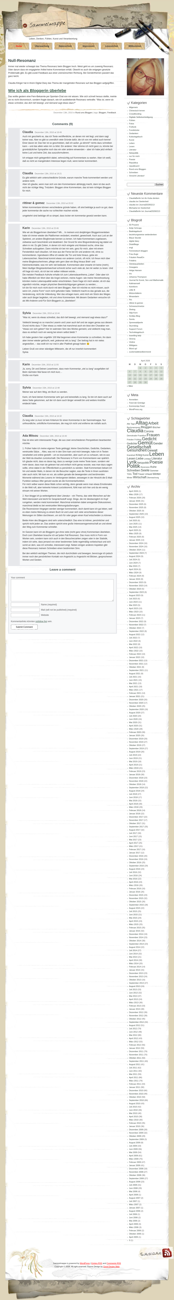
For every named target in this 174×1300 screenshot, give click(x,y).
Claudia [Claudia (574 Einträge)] (135, 430)
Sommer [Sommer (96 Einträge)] (154, 470)
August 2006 (134, 1211)
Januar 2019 (134, 774)
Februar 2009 (135, 1162)
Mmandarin (134, 296)
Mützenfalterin (135, 293)
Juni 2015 (133, 914)
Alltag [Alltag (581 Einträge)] (141, 423)
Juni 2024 (133, 563)
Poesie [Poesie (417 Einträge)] (156, 462)
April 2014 (133, 960)
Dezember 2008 (136, 1169)
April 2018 (133, 804)
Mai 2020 (133, 722)
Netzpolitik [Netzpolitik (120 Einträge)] (143, 462)
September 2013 (136, 983)
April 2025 (133, 530)
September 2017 (136, 827)
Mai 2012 (133, 1035)
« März (130, 386)
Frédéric (132, 260)
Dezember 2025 (136, 504)
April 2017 (133, 843)
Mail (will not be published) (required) (59, 610)
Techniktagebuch (136, 332)
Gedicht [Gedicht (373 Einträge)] (149, 438)
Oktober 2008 (135, 1175)
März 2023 (133, 612)
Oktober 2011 (135, 1058)
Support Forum (135, 329)
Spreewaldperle (136, 322)
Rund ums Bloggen (83, 112)
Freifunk (132, 127)
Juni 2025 (133, 524)
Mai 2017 (133, 840)
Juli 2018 (133, 794)
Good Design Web (111, 1266)
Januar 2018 (134, 813)
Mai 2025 (133, 527)
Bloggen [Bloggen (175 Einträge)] (146, 427)
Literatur (132, 150)
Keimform (133, 287)
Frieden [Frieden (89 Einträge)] (130, 439)
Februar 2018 (135, 810)
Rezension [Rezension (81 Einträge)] (145, 467)
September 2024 (136, 553)
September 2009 (136, 1139)
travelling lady (135, 335)
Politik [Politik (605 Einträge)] (133, 466)
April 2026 (133, 491)
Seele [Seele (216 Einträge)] (145, 470)
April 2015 (133, 921)
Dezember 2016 (136, 856)
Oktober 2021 (135, 667)
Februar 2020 (135, 732)
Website (45, 615)
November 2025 (136, 507)
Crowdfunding (135, 114)
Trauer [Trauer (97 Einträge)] (141, 474)
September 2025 (136, 514)
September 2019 (136, 748)
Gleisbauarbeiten (136, 264)
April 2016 (133, 882)
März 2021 (133, 690)
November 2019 (136, 742)
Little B (132, 290)
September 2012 (136, 1022)
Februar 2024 (135, 576)
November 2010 (136, 1094)
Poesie (132, 159)
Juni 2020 (133, 719)
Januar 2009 (134, 1165)
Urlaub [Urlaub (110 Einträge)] (148, 474)
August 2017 (134, 830)
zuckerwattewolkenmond (140, 352)
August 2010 (134, 1103)
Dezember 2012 (136, 1012)
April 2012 (133, 1038)
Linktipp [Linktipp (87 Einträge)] (147, 459)
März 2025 (133, 533)
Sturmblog (133, 326)
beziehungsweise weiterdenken (143, 234)
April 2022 (133, 647)
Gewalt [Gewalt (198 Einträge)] (152, 450)
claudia (132, 201)
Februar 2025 (135, 537)
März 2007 (133, 1204)
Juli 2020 (133, 716)
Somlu (132, 319)
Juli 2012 (133, 1028)
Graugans (133, 267)
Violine (132, 342)
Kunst (131, 140)
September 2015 (136, 905)
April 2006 (133, 1224)
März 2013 (133, 1002)
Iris (130, 274)
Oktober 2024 (135, 550)
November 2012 (136, 1015)
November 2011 (136, 1055)
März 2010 (133, 1120)
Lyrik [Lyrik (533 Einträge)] (132, 462)
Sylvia (26, 313)
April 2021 (133, 686)
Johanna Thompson (138, 277)
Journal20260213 (147, 205)
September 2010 (136, 1100)
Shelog (132, 309)
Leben (132, 143)
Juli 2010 (133, 1107)
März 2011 (133, 1081)
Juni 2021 (133, 680)
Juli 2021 (133, 677)
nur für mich (134, 156)
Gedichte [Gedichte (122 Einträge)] (132, 443)
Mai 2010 (133, 1113)
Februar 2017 (135, 849)
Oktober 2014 (135, 941)
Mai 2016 (133, 879)
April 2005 (133, 1237)
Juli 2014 (133, 950)
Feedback (111, 112)
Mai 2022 (133, 644)
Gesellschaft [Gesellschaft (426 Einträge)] (139, 446)
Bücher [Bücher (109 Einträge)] (156, 427)
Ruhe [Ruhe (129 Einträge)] (153, 466)
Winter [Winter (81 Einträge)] (129, 477)
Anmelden (133, 399)
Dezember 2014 (136, 934)
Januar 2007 (134, 1208)
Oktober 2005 (135, 1234)
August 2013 (134, 986)
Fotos (131, 124)
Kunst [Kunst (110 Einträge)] (145, 455)
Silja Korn (133, 313)
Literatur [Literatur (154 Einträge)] (157, 458)
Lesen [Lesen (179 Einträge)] (131, 458)
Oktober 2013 (135, 980)
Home (19, 46)
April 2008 (133, 1195)
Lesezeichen (111, 46)
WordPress (85, 1263)
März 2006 (133, 1227)
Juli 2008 (133, 1185)
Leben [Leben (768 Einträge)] (156, 454)
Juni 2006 (133, 1217)
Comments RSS (114, 1263)
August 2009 (134, 1142)
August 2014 (134, 947)
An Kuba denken (152, 198)
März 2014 (133, 963)
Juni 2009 (133, 1149)
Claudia (27, 132)
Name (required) (49, 604)
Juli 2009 (133, 1146)
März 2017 (133, 846)
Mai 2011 (133, 1074)
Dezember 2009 (136, 1129)
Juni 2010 (133, 1110)
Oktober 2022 (135, 628)
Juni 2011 (133, 1071)
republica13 (134, 166)
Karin (26, 227)
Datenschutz (65, 46)
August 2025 (134, 517)
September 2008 (136, 1178)
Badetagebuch (135, 231)
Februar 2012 (135, 1045)
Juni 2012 (133, 1032)
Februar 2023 (135, 615)
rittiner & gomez (33, 202)
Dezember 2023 (136, 582)
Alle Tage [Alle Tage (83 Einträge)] (131, 424)
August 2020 (134, 713)
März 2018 (133, 807)
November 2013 (136, 976)
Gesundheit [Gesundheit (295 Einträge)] (137, 450)
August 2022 (134, 634)
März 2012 (133, 1042)
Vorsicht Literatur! (137, 176)
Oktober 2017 (135, 823)
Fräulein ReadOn (136, 257)
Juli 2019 (133, 755)
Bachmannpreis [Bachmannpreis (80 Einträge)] (133, 427)
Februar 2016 (135, 888)
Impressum (88, 46)
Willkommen (135, 46)
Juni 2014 (133, 954)
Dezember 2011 (136, 1051)
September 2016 (136, 866)
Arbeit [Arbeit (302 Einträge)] (153, 423)
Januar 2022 (134, 657)
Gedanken (133, 133)
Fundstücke (134, 130)
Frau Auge (133, 254)
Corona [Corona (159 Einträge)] (149, 431)
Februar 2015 (135, 928)
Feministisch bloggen (138, 251)
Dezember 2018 (136, 778)
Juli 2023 (133, 599)
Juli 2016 (133, 872)
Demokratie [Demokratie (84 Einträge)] (132, 435)
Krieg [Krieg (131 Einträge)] (139, 454)
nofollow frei (41, 621)
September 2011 (136, 1061)
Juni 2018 (133, 797)
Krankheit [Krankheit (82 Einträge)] (131, 455)
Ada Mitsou (30, 435)
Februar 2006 (135, 1230)
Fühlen (132, 120)
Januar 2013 (134, 1009)
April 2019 (133, 765)
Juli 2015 (133, 911)
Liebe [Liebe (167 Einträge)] (139, 458)
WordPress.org (135, 409)
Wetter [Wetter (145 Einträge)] (157, 473)
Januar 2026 (134, 501)
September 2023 (136, 592)
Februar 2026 (135, 498)
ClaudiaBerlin (135, 198)
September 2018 (136, 787)
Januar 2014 (134, 970)
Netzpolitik (133, 153)
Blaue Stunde (135, 238)
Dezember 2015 (136, 895)
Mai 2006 (133, 1221)
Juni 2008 (133, 1188)
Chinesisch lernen (137, 110)
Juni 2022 (133, 641)
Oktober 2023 (135, 589)
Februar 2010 (135, 1123)
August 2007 (134, 1198)
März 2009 (133, 1159)
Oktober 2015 (135, 901)
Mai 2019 (133, 761)
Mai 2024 (133, 566)
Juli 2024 (133, 559)
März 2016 (133, 885)
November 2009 (136, 1133)
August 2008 (134, 1182)
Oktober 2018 (135, 784)
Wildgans (133, 345)
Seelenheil (143, 201)
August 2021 (134, 673)
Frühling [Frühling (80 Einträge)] (138, 439)
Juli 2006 (133, 1214)
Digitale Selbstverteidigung (141, 117)
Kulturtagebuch (135, 137)
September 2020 (136, 709)
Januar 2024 (134, 579)
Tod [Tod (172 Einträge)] (134, 474)
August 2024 (134, 556)
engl (131, 247)
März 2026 (133, 494)
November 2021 (136, 664)
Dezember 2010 (136, 1090)
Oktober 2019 (135, 745)
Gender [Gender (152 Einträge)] (158, 443)
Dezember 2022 (136, 621)
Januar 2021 (134, 696)
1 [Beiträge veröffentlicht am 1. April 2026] (140, 368)
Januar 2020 (134, 735)
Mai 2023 (133, 605)
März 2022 (133, 651)
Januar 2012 (134, 1048)
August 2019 (134, 752)
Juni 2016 (133, 875)
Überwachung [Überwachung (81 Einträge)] (153, 477)
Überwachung (42, 46)
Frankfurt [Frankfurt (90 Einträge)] (142, 435)
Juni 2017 (133, 836)
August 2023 (134, 595)
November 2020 (136, 703)
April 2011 (133, 1077)
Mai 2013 (133, 996)
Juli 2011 (133, 1068)
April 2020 (133, 726)
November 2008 (136, 1172)
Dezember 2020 (136, 699)
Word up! (133, 348)
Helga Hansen (135, 270)
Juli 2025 (133, 520)
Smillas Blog (134, 316)
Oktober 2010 (135, 1097)
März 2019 (133, 768)
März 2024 (133, 572)
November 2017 (136, 820)
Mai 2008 (133, 1191)
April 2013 (133, 999)
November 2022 (136, 625)
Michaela (133, 208)
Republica (133, 163)
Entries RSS (96, 1263)
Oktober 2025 (135, 511)
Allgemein (133, 107)
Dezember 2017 (136, 817)
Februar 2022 (135, 654)
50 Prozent (134, 225)
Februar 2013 (135, 1006)
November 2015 (136, 898)
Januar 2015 (134, 931)
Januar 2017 (134, 853)
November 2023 (136, 585)
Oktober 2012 (135, 1019)
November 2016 (136, 859)
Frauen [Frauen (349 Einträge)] (153, 434)
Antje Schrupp (135, 228)
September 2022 (136, 631)
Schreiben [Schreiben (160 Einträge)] (133, 470)
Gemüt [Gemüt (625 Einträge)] (145, 443)
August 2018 (134, 791)
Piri (130, 300)
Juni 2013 (133, 993)
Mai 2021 (133, 683)
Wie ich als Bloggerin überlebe (37, 90)
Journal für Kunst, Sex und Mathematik (146, 280)
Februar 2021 (135, 693)
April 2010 (133, 1116)
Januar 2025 (134, 540)
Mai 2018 (133, 800)
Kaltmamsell (134, 283)
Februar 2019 (135, 771)
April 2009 (133, 1156)
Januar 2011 (134, 1087)
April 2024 (133, 569)
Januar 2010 (134, 1126)
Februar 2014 (135, 967)
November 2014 (136, 937)
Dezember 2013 (136, 973)
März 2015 (133, 924)
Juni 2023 (133, 602)
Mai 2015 (133, 918)
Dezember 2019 (136, 739)
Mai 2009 (133, 1152)
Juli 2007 (133, 1201)
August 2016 (134, 869)
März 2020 (133, 729)
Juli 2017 (133, 833)
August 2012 (134, 1025)
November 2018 (136, 781)
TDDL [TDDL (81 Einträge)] (129, 474)
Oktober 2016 (135, 862)
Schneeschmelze (136, 306)
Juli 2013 (133, 989)
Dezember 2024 (136, 543)
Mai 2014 (133, 957)
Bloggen (102, 112)
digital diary (134, 241)
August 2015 (134, 908)
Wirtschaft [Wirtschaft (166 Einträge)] (139, 477)
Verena (132, 339)
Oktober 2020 (135, 706)
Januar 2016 (134, 892)
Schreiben (133, 172)
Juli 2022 (133, 638)
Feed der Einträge (137, 403)
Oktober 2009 (135, 1136)
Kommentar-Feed (137, 406)
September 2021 (136, 670)
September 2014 (136, 944)
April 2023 (133, 608)
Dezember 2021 (136, 660)
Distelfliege (134, 244)
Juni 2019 (133, 758)
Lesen (131, 146)
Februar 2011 (135, 1084)
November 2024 (136, 546)
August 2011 (134, 1064)
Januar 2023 (134, 618)
